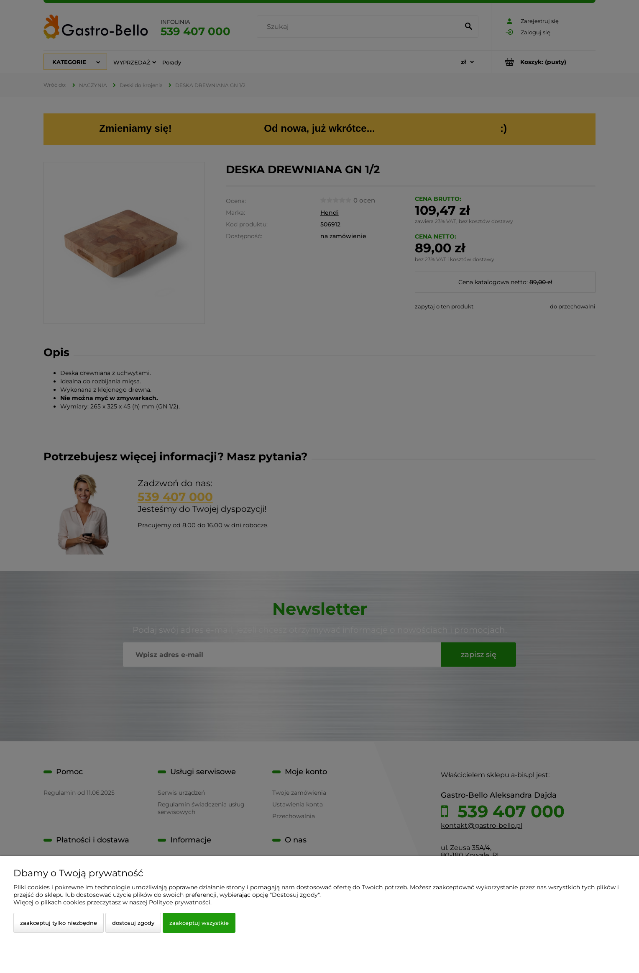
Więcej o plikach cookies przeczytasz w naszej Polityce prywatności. (112, 902)
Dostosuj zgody (133, 922)
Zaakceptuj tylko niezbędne (58, 922)
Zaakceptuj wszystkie (199, 922)
